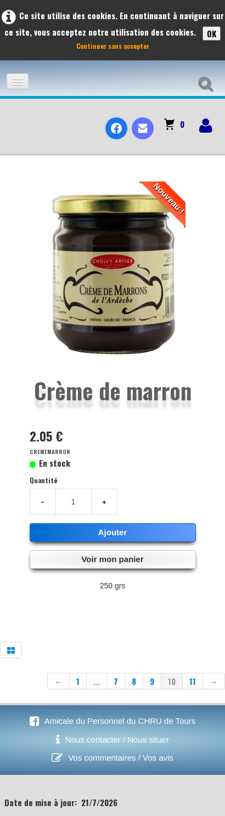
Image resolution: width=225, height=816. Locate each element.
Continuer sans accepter (112, 45)
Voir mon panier (112, 559)
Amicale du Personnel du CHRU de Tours (120, 721)
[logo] (13, 119)
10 (172, 681)
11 (192, 681)
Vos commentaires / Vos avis (120, 757)
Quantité (43, 480)
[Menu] (18, 81)
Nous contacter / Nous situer (117, 739)
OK (211, 33)
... (96, 681)
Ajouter (112, 532)
